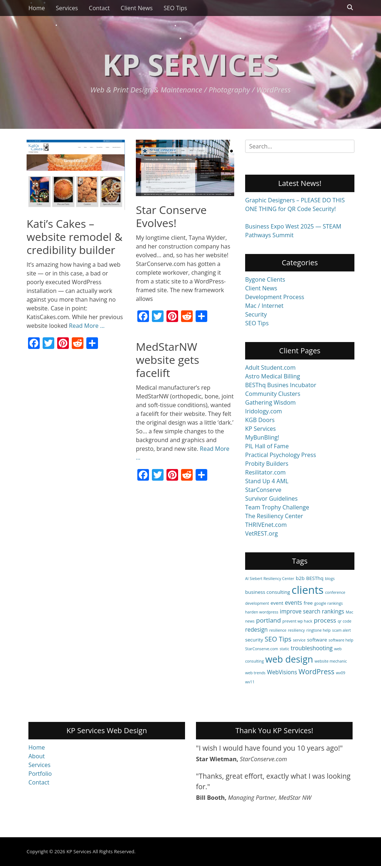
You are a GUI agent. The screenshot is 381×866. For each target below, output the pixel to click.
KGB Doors (260, 420)
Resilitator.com (265, 472)
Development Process (274, 297)
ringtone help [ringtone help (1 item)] (318, 630)
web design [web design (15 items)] (289, 659)
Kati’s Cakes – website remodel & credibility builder (74, 236)
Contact (99, 8)
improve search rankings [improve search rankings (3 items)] (312, 611)
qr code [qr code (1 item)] (344, 621)
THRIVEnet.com (266, 525)
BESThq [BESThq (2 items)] (315, 578)
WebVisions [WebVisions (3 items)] (282, 672)
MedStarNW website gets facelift (167, 359)
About (36, 756)
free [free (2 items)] (308, 603)
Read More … (87, 326)
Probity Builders (266, 464)
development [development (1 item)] (257, 603)
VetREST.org (261, 533)
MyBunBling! (262, 437)
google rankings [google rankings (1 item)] (328, 603)
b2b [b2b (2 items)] (300, 578)
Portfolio (40, 774)
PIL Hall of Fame (267, 446)
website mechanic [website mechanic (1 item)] (331, 661)
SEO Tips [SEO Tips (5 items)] (277, 638)
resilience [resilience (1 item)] (277, 630)
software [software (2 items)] (317, 639)
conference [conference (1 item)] (335, 592)
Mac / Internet (264, 306)
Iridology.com (263, 411)
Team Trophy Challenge (277, 507)
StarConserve (263, 490)
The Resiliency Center (274, 516)
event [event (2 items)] (277, 603)
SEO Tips (175, 8)
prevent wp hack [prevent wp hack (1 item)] (297, 621)
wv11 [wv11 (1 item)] (250, 681)
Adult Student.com (270, 368)
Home (36, 8)
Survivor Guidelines (271, 498)
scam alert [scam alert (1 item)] (341, 630)
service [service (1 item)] (299, 640)
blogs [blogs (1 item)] (330, 578)
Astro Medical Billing (272, 376)
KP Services (190, 64)
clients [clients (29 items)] (308, 590)
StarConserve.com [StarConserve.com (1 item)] (261, 648)
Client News (137, 8)
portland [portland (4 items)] (268, 620)
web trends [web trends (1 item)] (255, 672)
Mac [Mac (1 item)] (349, 612)
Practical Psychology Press (280, 455)
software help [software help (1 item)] (341, 640)
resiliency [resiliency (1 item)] (296, 630)
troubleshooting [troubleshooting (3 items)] (312, 648)
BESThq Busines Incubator (280, 385)
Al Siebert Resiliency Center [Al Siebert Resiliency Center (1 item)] (269, 578)
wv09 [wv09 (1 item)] (340, 672)
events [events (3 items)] (293, 603)
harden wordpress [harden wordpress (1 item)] (261, 612)
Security (256, 314)
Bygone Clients (265, 279)
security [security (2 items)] (254, 639)
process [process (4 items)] (325, 620)
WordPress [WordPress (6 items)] (316, 671)
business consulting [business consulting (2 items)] (267, 592)
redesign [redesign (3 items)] (256, 629)
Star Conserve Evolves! (171, 216)
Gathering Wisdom (270, 402)
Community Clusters (272, 394)
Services (67, 8)
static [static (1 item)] (284, 648)
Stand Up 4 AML (266, 481)
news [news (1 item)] (250, 621)
